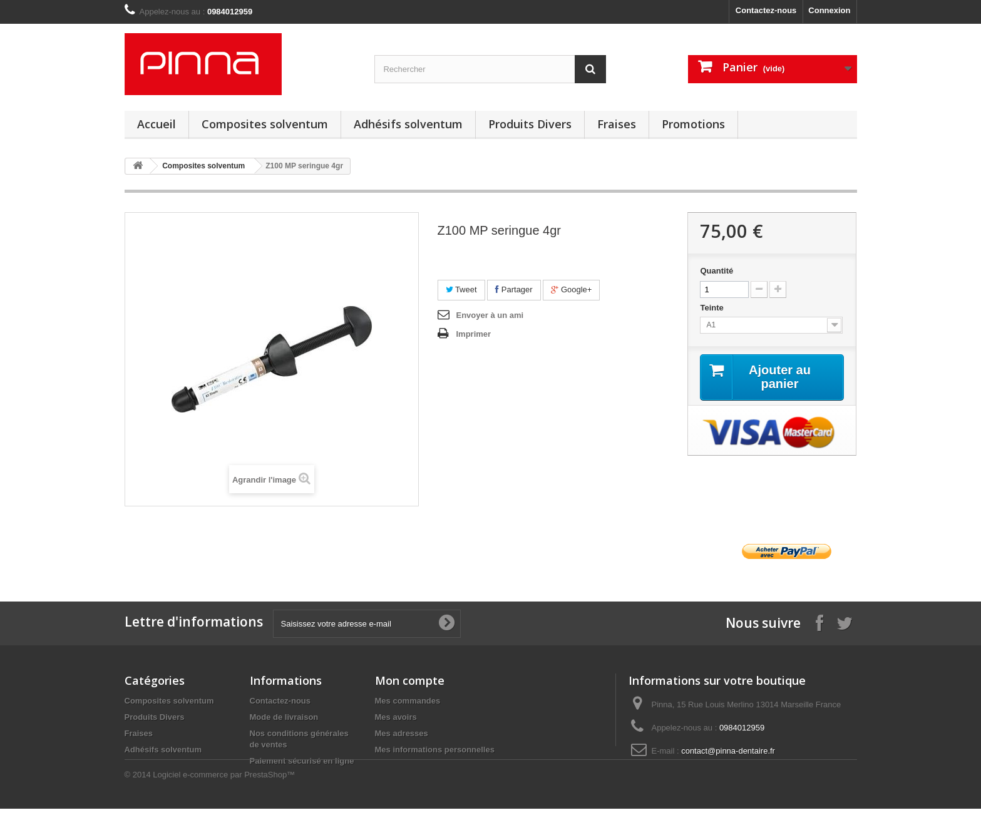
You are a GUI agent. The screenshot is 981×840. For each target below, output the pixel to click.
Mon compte (409, 680)
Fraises (616, 123)
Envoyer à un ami (490, 315)
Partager (513, 289)
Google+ (571, 289)
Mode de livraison (284, 717)
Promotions (693, 123)
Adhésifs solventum (408, 123)
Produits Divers (530, 123)
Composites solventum (265, 123)
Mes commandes (408, 700)
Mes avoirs (396, 717)
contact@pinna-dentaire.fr (728, 750)
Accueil (156, 123)
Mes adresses (401, 733)
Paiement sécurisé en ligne (302, 761)
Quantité (716, 270)
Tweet (461, 289)
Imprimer (473, 334)
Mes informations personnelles (435, 749)
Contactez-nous (766, 10)
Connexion (829, 10)
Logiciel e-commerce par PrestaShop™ (224, 806)
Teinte (713, 307)
